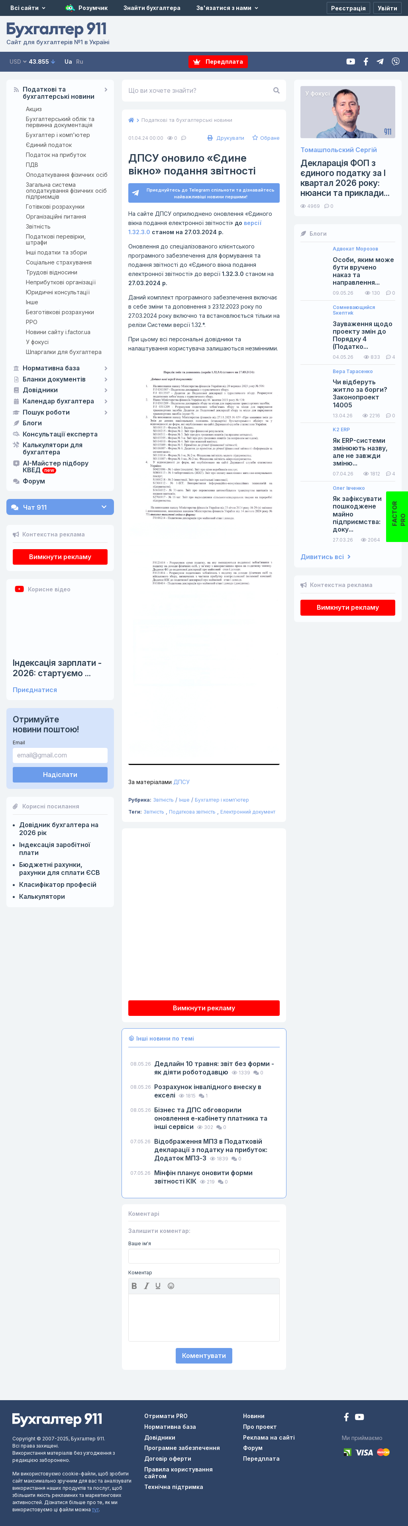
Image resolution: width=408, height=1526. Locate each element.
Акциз (34, 109)
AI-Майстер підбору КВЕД (55, 467)
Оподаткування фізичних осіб (67, 174)
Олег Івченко (349, 488)
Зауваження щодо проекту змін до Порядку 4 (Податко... (362, 335)
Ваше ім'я (139, 1243)
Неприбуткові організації (61, 282)
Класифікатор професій (57, 884)
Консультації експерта (60, 434)
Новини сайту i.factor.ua (58, 332)
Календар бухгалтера (58, 401)
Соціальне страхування (59, 262)
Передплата (218, 61)
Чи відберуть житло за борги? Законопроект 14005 (360, 393)
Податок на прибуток (56, 154)
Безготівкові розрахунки (60, 312)
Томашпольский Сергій (338, 150)
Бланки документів (54, 379)
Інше (32, 302)
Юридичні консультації (58, 292)
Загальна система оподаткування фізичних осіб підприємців (66, 190)
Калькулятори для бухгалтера (52, 449)
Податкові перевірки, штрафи (56, 239)
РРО (31, 322)
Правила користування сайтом (178, 1472)
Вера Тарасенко (353, 371)
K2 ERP (341, 429)
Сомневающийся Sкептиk (354, 310)
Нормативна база (51, 368)
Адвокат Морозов (355, 249)
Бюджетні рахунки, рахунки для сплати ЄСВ (59, 868)
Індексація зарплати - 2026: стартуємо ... (57, 668)
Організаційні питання (56, 216)
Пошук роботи (46, 412)
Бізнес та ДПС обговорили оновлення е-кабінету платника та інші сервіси (210, 1118)
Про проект (260, 1426)
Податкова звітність (192, 812)
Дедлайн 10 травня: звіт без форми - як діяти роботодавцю (214, 1068)
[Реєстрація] (348, 8)
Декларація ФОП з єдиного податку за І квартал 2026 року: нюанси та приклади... (345, 178)
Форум (34, 481)
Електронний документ (247, 812)
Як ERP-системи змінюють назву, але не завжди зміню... (360, 452)
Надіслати (60, 775)
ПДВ (32, 164)
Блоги (32, 423)
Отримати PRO (166, 1416)
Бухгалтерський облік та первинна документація (60, 121)
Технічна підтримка (173, 1486)
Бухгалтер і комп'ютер (58, 134)
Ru (79, 61)
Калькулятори (42, 896)
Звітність (38, 226)
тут (95, 1509)
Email (19, 742)
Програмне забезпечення (182, 1447)
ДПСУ (159, 782)
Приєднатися (35, 690)
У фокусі (37, 341)
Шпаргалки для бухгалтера (64, 351)
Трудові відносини (51, 272)
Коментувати (204, 1356)
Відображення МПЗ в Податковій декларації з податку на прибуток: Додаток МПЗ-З (210, 1149)
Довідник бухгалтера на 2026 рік (58, 829)
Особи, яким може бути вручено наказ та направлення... (363, 271)
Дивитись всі (325, 557)
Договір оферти (167, 1458)
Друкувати (225, 138)
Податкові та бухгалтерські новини (58, 93)
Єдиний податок (49, 144)
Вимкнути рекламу (60, 557)
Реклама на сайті (269, 1437)
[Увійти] (387, 8)
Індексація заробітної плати (54, 849)
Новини (254, 1416)
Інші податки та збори (56, 252)
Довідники (40, 390)
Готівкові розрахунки (55, 206)
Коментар (140, 1273)
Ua (68, 61)
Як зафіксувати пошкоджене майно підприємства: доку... (357, 514)
